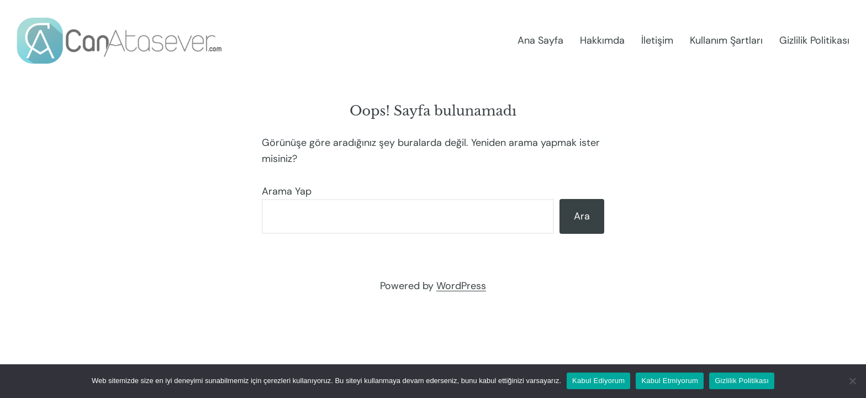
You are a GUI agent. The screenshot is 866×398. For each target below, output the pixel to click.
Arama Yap (286, 191)
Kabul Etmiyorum (669, 380)
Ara (582, 216)
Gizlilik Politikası (742, 380)
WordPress (461, 285)
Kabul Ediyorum (598, 380)
